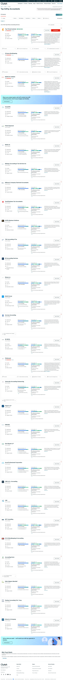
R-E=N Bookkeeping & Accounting (14, 538)
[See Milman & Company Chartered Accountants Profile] (3, 183)
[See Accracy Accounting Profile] (3, 315)
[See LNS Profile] (3, 501)
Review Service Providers (36, 668)
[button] (15, 18)
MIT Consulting (9, 519)
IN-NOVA (7, 339)
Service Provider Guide (52, 672)
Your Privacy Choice (9, 679)
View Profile (47, 30)
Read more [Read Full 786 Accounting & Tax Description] (46, 248)
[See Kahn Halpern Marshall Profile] (3, 582)
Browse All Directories (36, 666)
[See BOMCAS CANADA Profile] (3, 77)
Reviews (39, 18)
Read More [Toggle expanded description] (5, 658)
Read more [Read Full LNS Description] (46, 509)
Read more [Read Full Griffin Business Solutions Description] (46, 228)
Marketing (30, 3)
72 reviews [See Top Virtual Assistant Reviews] (12, 30)
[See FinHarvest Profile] (3, 358)
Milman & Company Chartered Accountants (16, 182)
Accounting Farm (9, 557)
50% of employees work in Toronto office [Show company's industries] (9, 400)
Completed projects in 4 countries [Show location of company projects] (54, 48)
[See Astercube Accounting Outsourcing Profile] (3, 382)
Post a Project (59, 3)
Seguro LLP (8, 405)
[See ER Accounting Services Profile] (3, 259)
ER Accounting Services (11, 258)
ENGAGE (7, 424)
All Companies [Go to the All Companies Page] (3, 14)
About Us (18, 666)
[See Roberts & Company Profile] (3, 619)
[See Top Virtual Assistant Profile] (3, 29)
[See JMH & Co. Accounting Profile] (3, 482)
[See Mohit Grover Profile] (3, 296)
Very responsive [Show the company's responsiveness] (36, 48)
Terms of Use (27, 679)
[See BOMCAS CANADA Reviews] (8, 78)
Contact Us (3, 672)
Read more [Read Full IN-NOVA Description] (46, 348)
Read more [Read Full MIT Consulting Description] (46, 527)
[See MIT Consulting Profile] (3, 520)
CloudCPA (7, 107)
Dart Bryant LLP (9, 443)
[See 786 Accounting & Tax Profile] (3, 240)
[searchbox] (7, 18)
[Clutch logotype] (4, 664)
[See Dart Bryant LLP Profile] (3, 444)
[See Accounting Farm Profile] (3, 557)
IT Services (26, 3)
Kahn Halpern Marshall (11, 581)
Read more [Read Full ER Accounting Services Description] (46, 267)
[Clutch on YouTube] (8, 674)
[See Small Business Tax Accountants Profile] (3, 202)
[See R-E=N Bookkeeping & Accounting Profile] (3, 538)
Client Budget (21, 18)
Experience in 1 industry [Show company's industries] (37, 376)
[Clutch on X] (3, 674)
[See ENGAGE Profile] (3, 425)
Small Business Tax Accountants (13, 201)
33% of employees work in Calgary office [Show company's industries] (9, 334)
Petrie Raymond (9, 125)
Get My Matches (7, 101)
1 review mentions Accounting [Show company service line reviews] (23, 376)
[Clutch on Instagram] (5, 674)
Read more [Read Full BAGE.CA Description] (46, 153)
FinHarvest (8, 358)
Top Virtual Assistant (10, 29)
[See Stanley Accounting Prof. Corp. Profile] (3, 601)
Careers (18, 668)
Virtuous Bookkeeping (11, 53)
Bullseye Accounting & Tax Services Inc (15, 163)
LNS (6, 500)
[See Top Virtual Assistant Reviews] (8, 30)
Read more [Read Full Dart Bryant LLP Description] (46, 451)
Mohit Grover (8, 296)
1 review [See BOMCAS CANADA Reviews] (12, 78)
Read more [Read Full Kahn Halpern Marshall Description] (46, 590)
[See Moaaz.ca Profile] (3, 277)
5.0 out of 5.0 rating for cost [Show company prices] (23, 48)
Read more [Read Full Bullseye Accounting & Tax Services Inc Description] (46, 172)
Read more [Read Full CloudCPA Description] (46, 115)
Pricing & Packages (47, 3)
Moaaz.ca (7, 277)
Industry (33, 18)
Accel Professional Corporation (13, 462)
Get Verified (50, 668)
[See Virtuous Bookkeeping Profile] (3, 54)
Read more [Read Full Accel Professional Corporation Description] (46, 470)
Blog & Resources (35, 670)
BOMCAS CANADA (10, 76)
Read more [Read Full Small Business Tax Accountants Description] (46, 210)
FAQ (17, 675)
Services (15, 18)
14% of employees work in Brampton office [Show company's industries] (8, 576)
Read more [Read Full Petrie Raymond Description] (46, 133)
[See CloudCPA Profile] (3, 107)
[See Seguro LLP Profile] (3, 406)
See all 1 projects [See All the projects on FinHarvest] (47, 371)
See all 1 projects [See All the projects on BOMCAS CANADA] (47, 91)
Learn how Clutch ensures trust (55, 9)
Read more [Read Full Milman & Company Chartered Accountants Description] (46, 190)
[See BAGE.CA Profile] (3, 145)
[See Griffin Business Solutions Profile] (3, 221)
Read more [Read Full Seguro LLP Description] (46, 413)
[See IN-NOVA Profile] (3, 340)
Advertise (49, 670)
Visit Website (55, 30)
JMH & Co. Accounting (11, 481)
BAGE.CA (7, 144)
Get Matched (60, 14)
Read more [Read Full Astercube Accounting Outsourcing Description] (46, 390)
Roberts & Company (10, 619)
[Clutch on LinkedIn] (10, 674)
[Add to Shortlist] (61, 28)
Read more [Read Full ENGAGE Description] (46, 432)
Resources (54, 3)
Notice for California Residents (19, 679)
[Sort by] (56, 25)
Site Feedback (3, 670)
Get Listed (50, 666)
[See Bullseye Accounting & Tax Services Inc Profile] (3, 164)
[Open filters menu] (46, 18)
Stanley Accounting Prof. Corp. (13, 600)
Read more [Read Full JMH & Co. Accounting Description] (46, 490)
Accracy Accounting (10, 315)
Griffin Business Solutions (12, 220)
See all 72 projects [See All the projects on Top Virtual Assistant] (47, 44)
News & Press (19, 670)
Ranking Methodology (20, 672)
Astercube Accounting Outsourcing (14, 381)
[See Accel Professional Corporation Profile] (3, 463)
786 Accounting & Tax (11, 239)
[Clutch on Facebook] (1, 674)
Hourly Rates (28, 18)
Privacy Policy (3, 679)
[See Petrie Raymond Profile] (3, 126)
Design (34, 3)
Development (20, 3)
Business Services (40, 3)
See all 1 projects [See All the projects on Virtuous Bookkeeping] (47, 67)
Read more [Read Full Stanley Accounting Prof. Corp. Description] (46, 608)
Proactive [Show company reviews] (5, 48)
